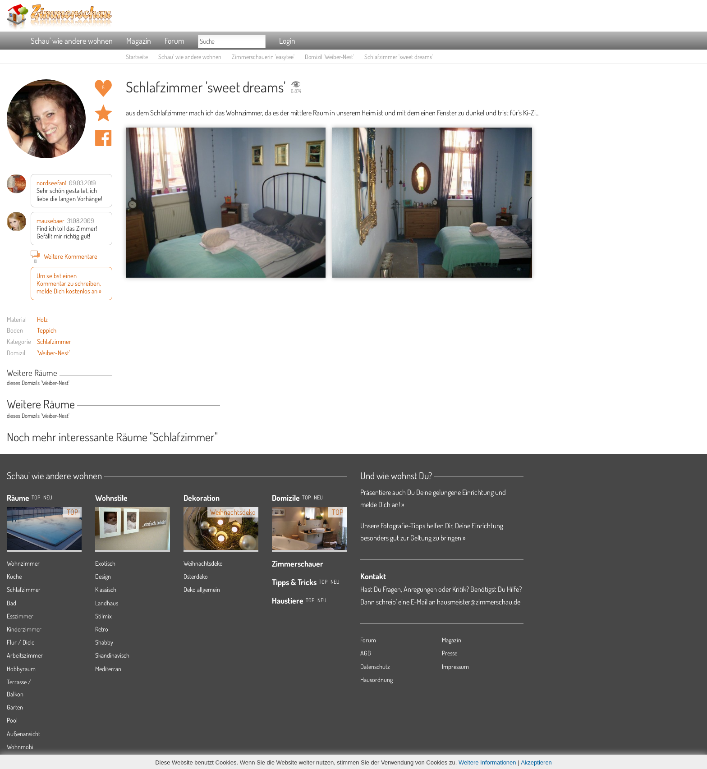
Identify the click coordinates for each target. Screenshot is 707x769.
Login (287, 41)
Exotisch (105, 563)
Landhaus (106, 603)
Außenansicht (23, 733)
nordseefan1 (51, 183)
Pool (12, 720)
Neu (318, 497)
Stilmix (103, 616)
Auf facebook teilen (103, 138)
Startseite (137, 56)
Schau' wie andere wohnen (72, 41)
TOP (36, 497)
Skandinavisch (112, 655)
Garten (15, 707)
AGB (365, 653)
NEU (47, 497)
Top (306, 497)
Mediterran (108, 669)
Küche (14, 576)
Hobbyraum (21, 669)
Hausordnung (376, 679)
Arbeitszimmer (25, 655)
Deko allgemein (202, 589)
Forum (174, 41)
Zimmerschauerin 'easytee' (263, 56)
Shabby (104, 642)
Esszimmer (20, 616)
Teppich (46, 330)
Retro (101, 629)
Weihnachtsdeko (203, 563)
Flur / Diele (20, 642)
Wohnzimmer (23, 563)
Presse (449, 653)
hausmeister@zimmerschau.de (478, 601)
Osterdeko (196, 576)
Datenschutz (375, 666)
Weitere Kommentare (64, 256)
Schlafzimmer (54, 341)
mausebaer (50, 220)
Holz (42, 319)
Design (103, 576)
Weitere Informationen (487, 762)
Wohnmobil (21, 747)
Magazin (138, 41)
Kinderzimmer (24, 629)
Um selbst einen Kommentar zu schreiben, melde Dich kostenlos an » (69, 283)
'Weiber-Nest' (53, 352)
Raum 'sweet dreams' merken (103, 113)
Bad (11, 603)
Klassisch (105, 589)
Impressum (455, 666)
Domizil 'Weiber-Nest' (329, 56)
